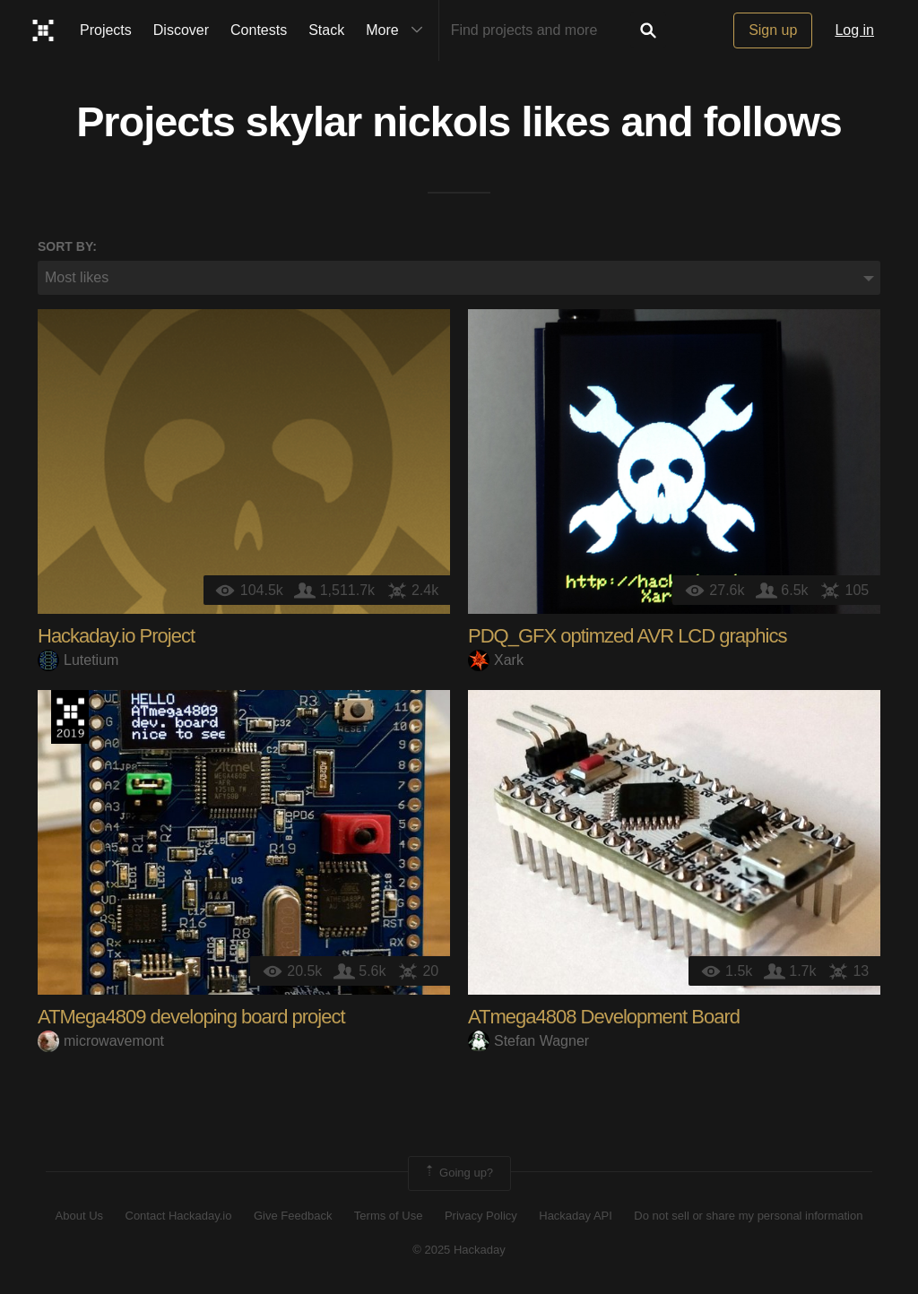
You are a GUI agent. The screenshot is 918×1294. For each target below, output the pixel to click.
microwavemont (101, 1040)
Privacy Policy (481, 1215)
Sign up (773, 30)
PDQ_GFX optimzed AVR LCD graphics (627, 636)
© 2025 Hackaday (459, 1249)
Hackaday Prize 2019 (70, 717)
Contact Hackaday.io (179, 1215)
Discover (181, 30)
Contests (258, 30)
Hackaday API (575, 1215)
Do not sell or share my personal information (748, 1215)
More (398, 30)
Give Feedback (293, 1215)
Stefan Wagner (528, 1040)
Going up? (458, 1173)
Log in (854, 30)
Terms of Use (388, 1215)
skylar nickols (378, 122)
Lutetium (78, 660)
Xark (496, 660)
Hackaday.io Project (116, 636)
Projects (106, 30)
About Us (79, 1215)
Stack (326, 30)
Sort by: (67, 246)
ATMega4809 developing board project (191, 1016)
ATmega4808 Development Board (604, 1016)
